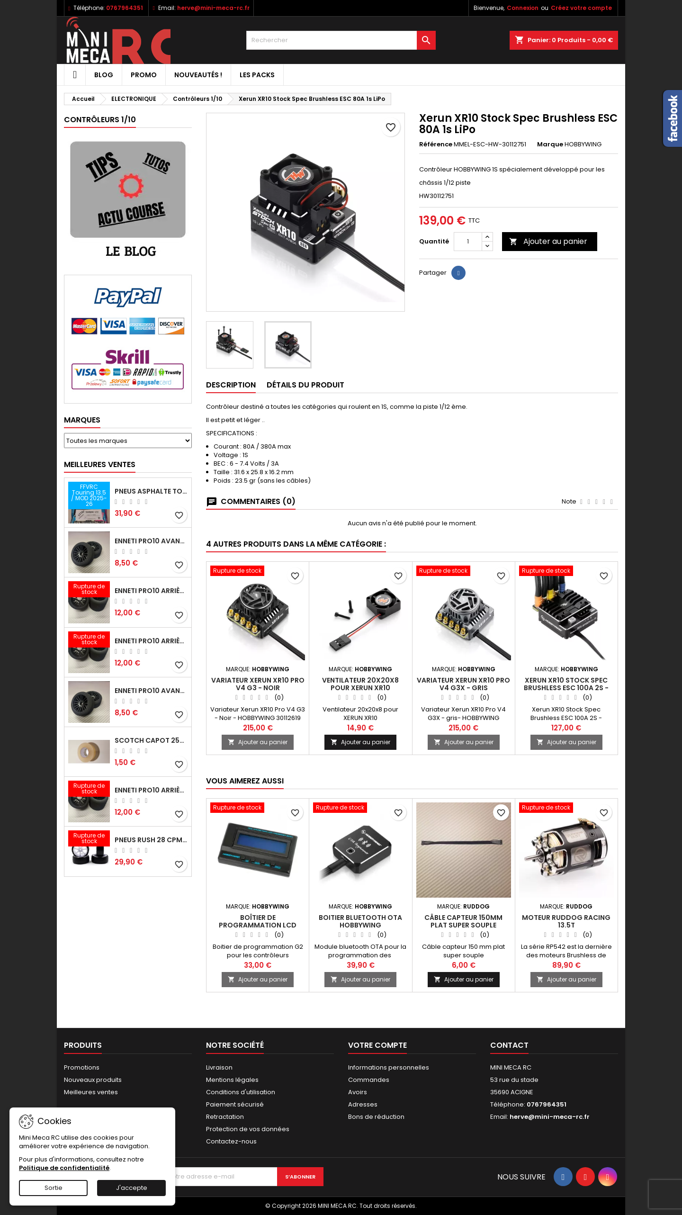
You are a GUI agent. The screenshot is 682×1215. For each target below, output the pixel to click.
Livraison (219, 1067)
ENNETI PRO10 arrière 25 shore (151, 590)
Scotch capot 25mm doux (151, 740)
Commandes (368, 1079)
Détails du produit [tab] (305, 384)
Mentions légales (232, 1079)
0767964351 (124, 8)
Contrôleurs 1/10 (100, 119)
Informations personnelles (388, 1067)
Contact (509, 1045)
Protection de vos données (247, 1129)
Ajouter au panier (548, 241)
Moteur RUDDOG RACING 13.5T (566, 921)
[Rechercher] (341, 40)
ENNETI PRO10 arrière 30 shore (151, 641)
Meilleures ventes (91, 1092)
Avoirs (357, 1092)
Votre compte (377, 1045)
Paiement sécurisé (235, 1104)
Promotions (81, 1067)
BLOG (103, 75)
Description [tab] (231, 384)
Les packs (257, 75)
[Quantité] (468, 241)
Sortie (54, 1187)
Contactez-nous (231, 1141)
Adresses (362, 1104)
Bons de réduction (376, 1116)
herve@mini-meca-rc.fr (213, 8)
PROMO (144, 75)
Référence (435, 144)
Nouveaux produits (93, 1079)
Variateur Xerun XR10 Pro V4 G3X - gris (463, 684)
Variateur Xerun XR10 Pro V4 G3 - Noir (258, 684)
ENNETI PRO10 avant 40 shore (151, 690)
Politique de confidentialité (64, 1167)
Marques (82, 419)
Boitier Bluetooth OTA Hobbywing (360, 921)
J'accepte (131, 1187)
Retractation (225, 1116)
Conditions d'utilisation (240, 1092)
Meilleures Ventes (99, 464)
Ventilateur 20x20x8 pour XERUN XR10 (360, 684)
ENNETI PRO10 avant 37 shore (151, 541)
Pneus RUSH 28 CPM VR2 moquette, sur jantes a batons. (151, 840)
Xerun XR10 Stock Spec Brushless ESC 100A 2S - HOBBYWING (566, 687)
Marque (550, 144)
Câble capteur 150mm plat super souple (463, 921)
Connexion (522, 8)
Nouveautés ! (198, 75)
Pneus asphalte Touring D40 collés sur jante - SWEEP (151, 491)
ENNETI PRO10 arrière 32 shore (151, 790)
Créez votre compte (581, 8)
